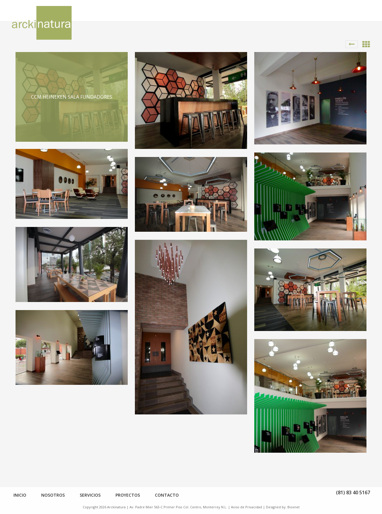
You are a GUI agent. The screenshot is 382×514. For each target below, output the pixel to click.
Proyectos (127, 495)
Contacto (167, 495)
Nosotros (53, 495)
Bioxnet (293, 507)
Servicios (90, 495)
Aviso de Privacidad (246, 507)
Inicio (19, 495)
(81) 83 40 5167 (353, 492)
